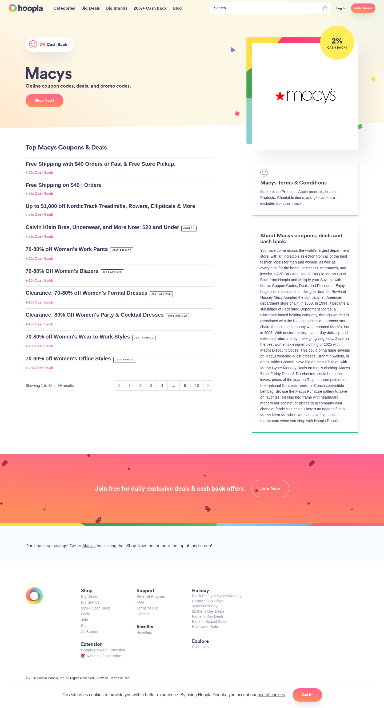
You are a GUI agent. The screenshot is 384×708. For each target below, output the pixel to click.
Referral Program (151, 596)
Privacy (102, 678)
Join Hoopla (363, 8)
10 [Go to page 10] (197, 385)
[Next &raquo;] (208, 385)
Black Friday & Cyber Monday (216, 596)
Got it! (307, 694)
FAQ (140, 602)
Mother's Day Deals (208, 611)
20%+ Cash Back (95, 608)
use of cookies (271, 695)
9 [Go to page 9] (185, 385)
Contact (143, 614)
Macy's (88, 546)
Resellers (144, 632)
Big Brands (90, 602)
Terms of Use (147, 608)
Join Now (270, 488)
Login (85, 614)
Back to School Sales (209, 621)
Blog (85, 626)
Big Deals (89, 596)
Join (84, 620)
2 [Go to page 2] (140, 385)
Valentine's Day (205, 606)
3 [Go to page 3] (151, 385)
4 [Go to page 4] (162, 385)
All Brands (89, 632)
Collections (201, 646)
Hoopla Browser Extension (103, 650)
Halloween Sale (205, 626)
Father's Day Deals (208, 616)
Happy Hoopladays (207, 601)
